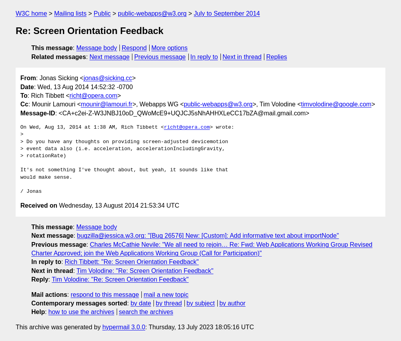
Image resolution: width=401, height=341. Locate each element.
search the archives (146, 312)
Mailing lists (70, 13)
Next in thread (242, 57)
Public (102, 13)
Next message (110, 57)
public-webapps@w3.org (152, 13)
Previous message (160, 57)
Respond (134, 48)
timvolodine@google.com (336, 104)
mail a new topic (166, 294)
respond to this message (104, 294)
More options (170, 48)
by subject (200, 303)
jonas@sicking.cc (107, 78)
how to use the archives (81, 312)
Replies (276, 57)
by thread (169, 303)
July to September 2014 (227, 13)
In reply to (204, 57)
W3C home (31, 13)
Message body (96, 48)
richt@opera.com (93, 95)
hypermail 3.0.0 (123, 327)
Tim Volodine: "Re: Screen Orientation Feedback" (144, 270)
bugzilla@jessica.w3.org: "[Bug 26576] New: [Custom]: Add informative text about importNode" (208, 235)
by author (232, 303)
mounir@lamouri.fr (106, 104)
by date (140, 303)
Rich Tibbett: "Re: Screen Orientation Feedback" (132, 261)
